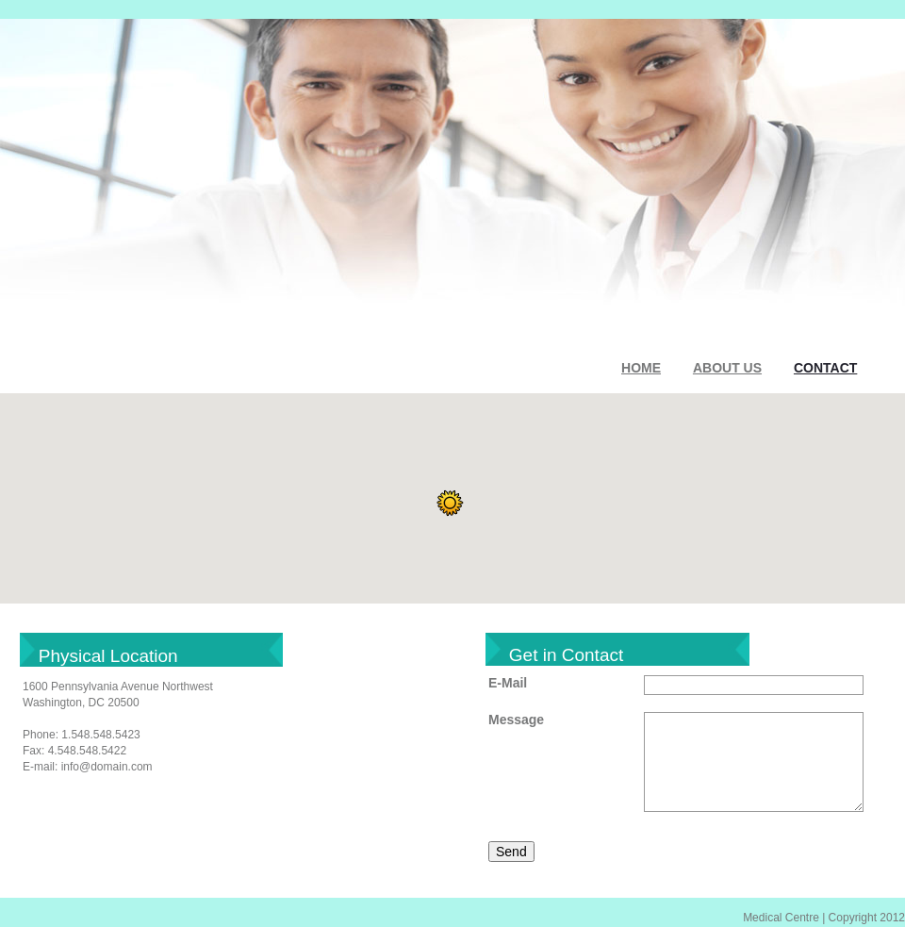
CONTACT (825, 367)
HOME (641, 367)
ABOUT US (727, 367)
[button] (450, 503)
